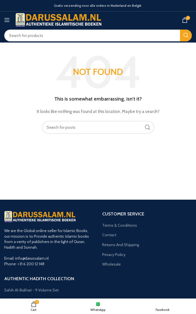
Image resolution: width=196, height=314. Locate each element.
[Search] (98, 35)
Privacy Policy (114, 254)
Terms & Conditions (119, 225)
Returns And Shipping (120, 244)
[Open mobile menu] (7, 20)
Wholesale (111, 264)
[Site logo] (58, 19)
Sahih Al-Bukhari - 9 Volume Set (31, 290)
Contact (109, 234)
